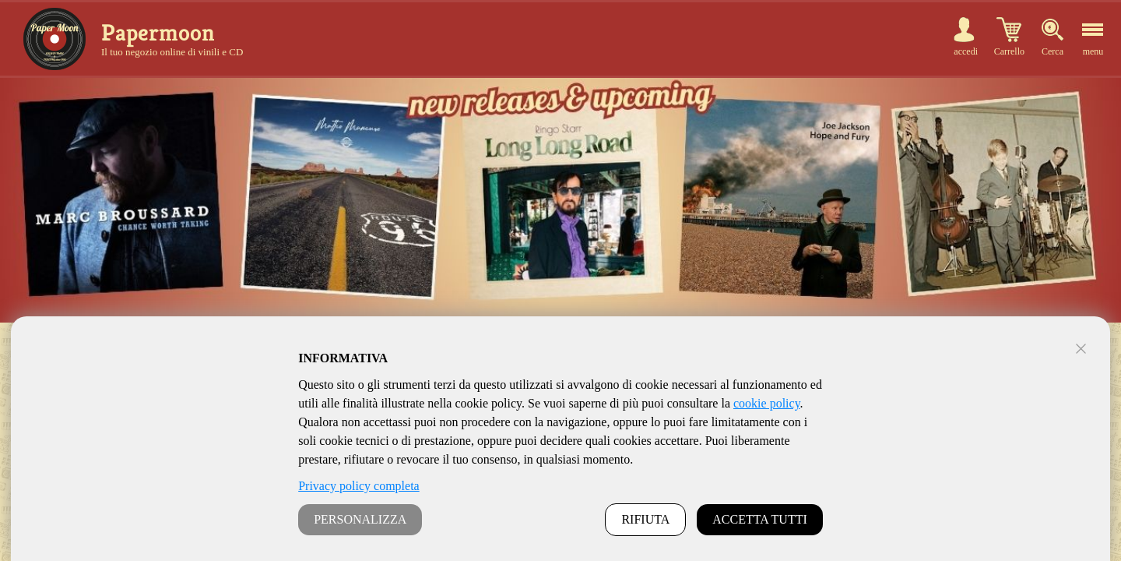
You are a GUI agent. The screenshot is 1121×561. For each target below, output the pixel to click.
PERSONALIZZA (360, 519)
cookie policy (766, 403)
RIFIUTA (645, 519)
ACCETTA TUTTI (759, 519)
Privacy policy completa (359, 485)
